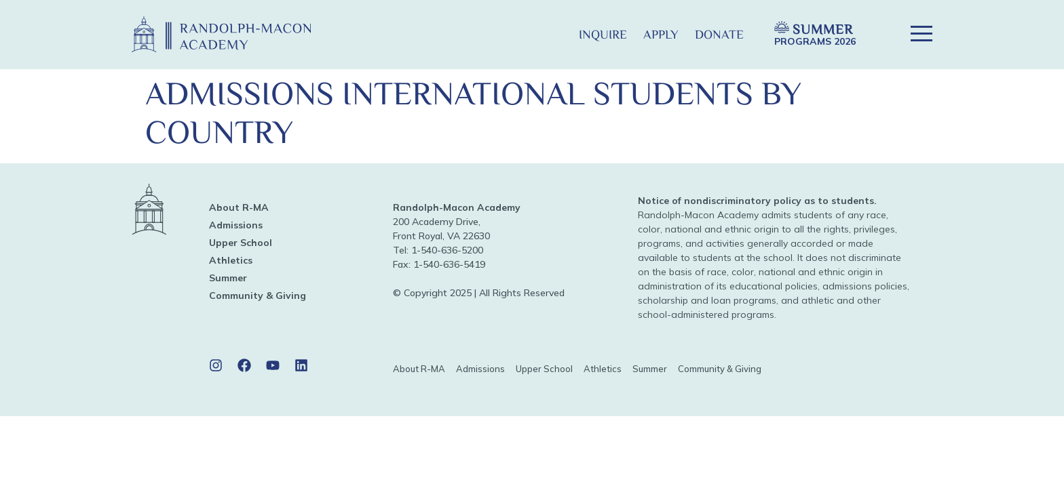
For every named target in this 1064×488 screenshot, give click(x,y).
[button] (548, 34)
